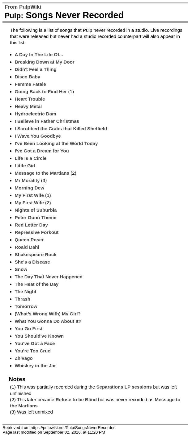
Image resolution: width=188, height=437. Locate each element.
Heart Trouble (30, 99)
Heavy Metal (28, 106)
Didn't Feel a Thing (36, 69)
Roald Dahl (27, 247)
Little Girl (25, 165)
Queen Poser (29, 239)
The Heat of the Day (37, 284)
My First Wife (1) (33, 195)
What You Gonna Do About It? (48, 321)
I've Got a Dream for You (42, 150)
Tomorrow (26, 306)
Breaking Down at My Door (45, 62)
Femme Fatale (30, 84)
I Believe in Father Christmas (47, 121)
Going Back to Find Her (41, 91)
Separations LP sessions (124, 386)
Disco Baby (28, 76)
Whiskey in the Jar (35, 365)
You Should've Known (39, 336)
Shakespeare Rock (36, 254)
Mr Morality (27, 180)
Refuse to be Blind (76, 399)
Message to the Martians (42, 173)
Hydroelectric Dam (35, 113)
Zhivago (24, 358)
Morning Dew (29, 187)
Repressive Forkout (37, 232)
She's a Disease (32, 261)
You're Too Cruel (33, 350)
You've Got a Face (35, 343)
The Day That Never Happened (49, 276)
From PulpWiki (23, 7)
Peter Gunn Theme (36, 217)
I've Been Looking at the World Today (56, 143)
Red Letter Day (31, 224)
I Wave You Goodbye (38, 136)
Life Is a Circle (31, 158)
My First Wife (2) (33, 202)
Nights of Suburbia (36, 210)
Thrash (23, 299)
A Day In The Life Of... (39, 54)
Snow (21, 269)
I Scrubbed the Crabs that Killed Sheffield (61, 128)
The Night (25, 291)
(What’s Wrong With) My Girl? (48, 313)
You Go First (29, 328)
